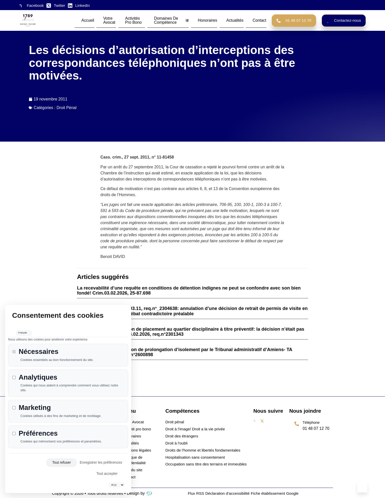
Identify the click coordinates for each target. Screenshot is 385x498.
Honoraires (211, 20)
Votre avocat (110, 20)
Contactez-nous (343, 20)
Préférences (35, 428)
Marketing (31, 403)
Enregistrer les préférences (101, 458)
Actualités (230, 20)
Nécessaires (35, 347)
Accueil (92, 20)
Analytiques (34, 372)
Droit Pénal (66, 108)
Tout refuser (61, 458)
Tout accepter (107, 469)
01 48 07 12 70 (294, 20)
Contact (246, 20)
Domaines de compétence (177, 20)
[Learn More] (311, 427)
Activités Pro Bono (136, 20)
